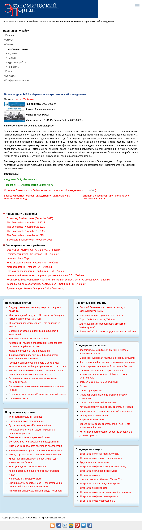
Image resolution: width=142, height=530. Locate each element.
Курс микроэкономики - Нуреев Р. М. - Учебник (32, 262)
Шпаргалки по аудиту (91, 475)
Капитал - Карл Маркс (19, 258)
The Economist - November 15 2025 (26, 231)
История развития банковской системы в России (106, 407)
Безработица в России (91, 419)
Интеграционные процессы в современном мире (35, 450)
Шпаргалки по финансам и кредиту (98, 496)
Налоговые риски (18, 398)
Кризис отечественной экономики (97, 402)
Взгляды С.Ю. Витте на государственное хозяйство (107, 331)
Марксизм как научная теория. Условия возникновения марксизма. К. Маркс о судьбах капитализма (104, 374)
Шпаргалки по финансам (93, 488)
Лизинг (83, 386)
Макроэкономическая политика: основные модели (107, 358)
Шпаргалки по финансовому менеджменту (102, 466)
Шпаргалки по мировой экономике (98, 471)
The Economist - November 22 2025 (26, 227)
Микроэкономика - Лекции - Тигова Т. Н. (101, 479)
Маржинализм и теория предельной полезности (105, 411)
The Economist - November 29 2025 (26, 222)
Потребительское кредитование (26, 421)
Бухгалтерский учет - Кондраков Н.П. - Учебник (33, 254)
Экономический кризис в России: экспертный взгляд (37, 394)
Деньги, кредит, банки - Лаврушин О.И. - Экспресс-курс (37, 288)
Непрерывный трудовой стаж (25, 478)
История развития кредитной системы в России (105, 366)
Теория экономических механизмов (28, 338)
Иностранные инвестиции (93, 415)
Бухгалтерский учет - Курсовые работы (30, 425)
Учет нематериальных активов (25, 417)
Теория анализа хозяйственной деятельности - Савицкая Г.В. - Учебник (46, 284)
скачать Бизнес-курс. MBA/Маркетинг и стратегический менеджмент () (50, 190)
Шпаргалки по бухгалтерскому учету (99, 454)
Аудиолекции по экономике (94, 462)
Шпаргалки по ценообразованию (97, 500)
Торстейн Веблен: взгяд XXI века (97, 319)
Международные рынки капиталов (28, 466)
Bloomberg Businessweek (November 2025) (30, 239)
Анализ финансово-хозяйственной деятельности (36, 490)
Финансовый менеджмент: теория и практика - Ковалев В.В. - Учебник (45, 275)
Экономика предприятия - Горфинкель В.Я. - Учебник (36, 271)
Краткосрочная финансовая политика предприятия (107, 362)
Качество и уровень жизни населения (29, 350)
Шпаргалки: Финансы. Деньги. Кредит (100, 483)
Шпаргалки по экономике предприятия (100, 458)
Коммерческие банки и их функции (98, 382)
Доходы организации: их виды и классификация (35, 454)
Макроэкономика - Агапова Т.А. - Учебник (29, 267)
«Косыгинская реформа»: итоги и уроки (101, 315)
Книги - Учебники (24, 99)
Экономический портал (36, 518)
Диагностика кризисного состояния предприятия (35, 446)
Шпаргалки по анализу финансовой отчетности (105, 492)
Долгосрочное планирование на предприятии (34, 441)
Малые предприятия (90, 390)
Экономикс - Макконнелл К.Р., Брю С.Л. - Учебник (34, 249)
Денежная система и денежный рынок (30, 437)
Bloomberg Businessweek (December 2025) (30, 218)
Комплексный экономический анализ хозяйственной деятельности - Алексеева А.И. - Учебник (58, 279)
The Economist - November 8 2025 (25, 235)
